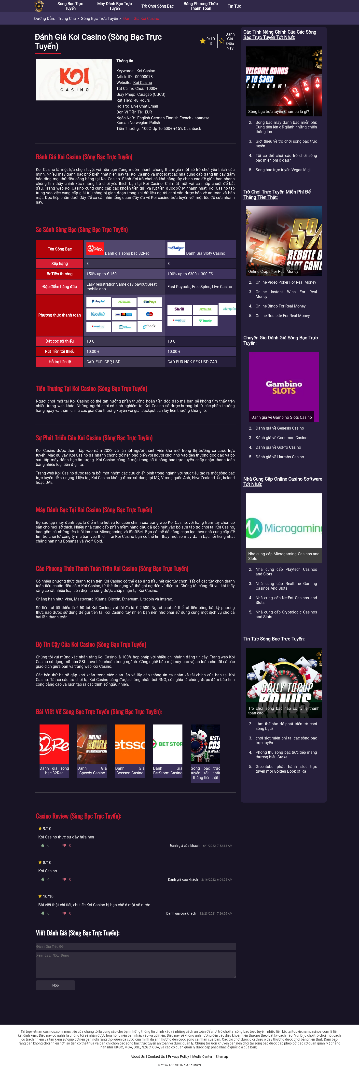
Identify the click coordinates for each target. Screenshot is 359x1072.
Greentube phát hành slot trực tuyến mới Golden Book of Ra (286, 769)
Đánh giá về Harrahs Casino (280, 457)
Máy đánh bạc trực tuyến (114, 6)
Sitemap (222, 1056)
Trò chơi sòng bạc (157, 6)
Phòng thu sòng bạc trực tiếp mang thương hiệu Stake (286, 754)
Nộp (55, 985)
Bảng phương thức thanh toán (201, 6)
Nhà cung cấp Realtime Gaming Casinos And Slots (286, 586)
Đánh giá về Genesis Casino (280, 428)
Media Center (202, 1056)
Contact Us (156, 1056)
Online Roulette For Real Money (283, 315)
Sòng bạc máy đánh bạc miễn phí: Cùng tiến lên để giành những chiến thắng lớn (286, 127)
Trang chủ (67, 18)
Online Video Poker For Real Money (286, 282)
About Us (138, 1056)
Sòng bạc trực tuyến (70, 6)
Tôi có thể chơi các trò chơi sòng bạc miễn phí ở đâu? (286, 158)
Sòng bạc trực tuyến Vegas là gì (283, 169)
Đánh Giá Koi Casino (141, 18)
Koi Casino (142, 82)
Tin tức (234, 6)
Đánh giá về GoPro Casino (278, 447)
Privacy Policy (178, 1056)
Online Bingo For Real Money (281, 306)
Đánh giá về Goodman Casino (281, 437)
